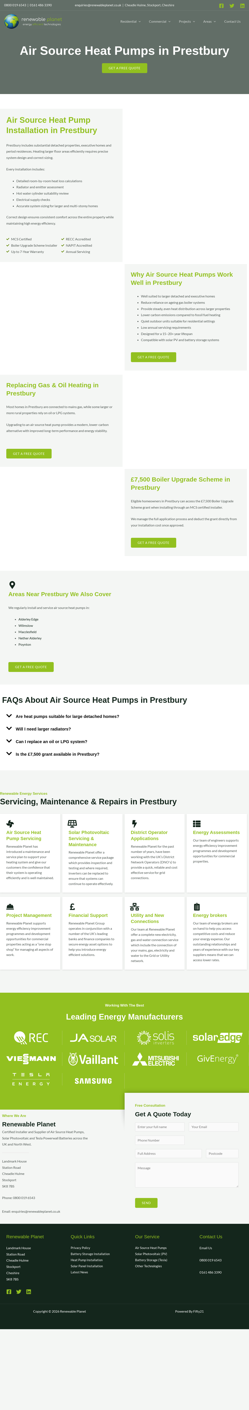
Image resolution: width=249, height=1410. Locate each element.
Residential (130, 21)
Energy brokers (211, 915)
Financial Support (90, 915)
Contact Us (232, 21)
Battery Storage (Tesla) (151, 1261)
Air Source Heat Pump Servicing (25, 835)
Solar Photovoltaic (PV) (152, 1255)
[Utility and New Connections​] (134, 907)
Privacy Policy (81, 1249)
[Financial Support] (72, 907)
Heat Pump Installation (87, 1261)
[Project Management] (10, 907)
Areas (209, 21)
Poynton (24, 644)
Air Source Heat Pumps (151, 1249)
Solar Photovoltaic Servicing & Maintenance (91, 838)
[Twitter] (231, 5)
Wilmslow (25, 626)
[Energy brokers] (197, 907)
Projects (187, 21)
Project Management (21, 918)
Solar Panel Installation (87, 1267)
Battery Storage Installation (91, 1255)
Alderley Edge (28, 619)
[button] (139, 21)
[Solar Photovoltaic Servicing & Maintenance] (72, 823)
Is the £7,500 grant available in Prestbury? (57, 754)
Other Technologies (149, 1267)
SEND (146, 1204)
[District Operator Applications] (134, 823)
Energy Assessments (209, 835)
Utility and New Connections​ (149, 918)
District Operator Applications (151, 835)
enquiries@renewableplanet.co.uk (98, 5)
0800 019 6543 (210, 1261)
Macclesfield (27, 632)
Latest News (80, 1274)
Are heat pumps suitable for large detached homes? (67, 716)
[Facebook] (221, 5)
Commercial (160, 21)
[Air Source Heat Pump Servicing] (10, 823)
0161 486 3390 (210, 1273)
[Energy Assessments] (197, 823)
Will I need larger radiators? (43, 729)
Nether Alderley (30, 638)
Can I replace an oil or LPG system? (51, 741)
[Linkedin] (242, 5)
